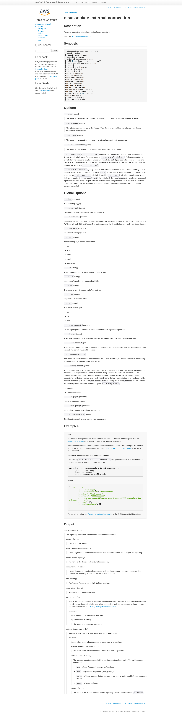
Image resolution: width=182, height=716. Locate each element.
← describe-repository (114, 7)
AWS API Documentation (81, 36)
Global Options (43, 35)
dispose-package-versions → (134, 7)
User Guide (85, 2)
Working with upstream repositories (102, 607)
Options (40, 33)
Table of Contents (46, 19)
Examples (41, 38)
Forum (94, 2)
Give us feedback (41, 69)
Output (40, 40)
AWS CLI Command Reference (52, 2)
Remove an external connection (100, 514)
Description (42, 29)
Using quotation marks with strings (118, 448)
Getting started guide (76, 441)
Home (75, 2)
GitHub (103, 2)
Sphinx (143, 711)
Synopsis (41, 31)
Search (55, 51)
